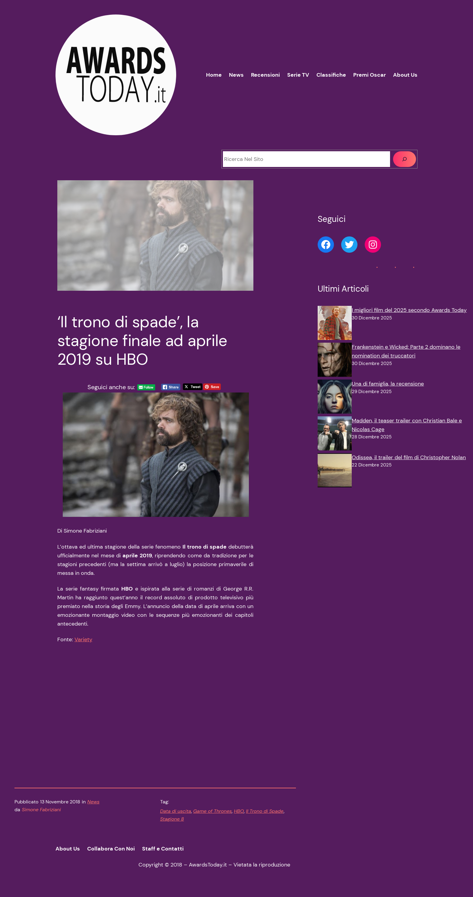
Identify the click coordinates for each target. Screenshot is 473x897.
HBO (239, 815)
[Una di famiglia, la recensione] (335, 398)
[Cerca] (404, 159)
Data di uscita (175, 815)
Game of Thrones (212, 815)
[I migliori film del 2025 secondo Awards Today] (335, 324)
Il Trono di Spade (264, 815)
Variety (83, 643)
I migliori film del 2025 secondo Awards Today (409, 310)
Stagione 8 (172, 822)
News (93, 805)
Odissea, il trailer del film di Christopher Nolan (409, 457)
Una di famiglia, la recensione (388, 383)
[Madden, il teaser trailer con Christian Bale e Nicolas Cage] (335, 434)
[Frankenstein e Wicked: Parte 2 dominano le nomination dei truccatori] (335, 361)
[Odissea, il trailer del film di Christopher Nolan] (335, 471)
